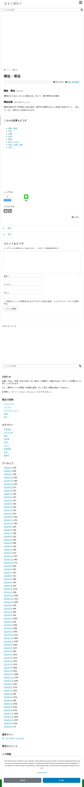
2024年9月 (8, 527)
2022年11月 (8, 599)
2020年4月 (8, 700)
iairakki (76, 217)
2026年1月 (8, 474)
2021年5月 (8, 658)
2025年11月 (8, 481)
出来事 (6, 439)
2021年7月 (8, 651)
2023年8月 (8, 569)
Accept (39, 772)
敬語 (5, 436)
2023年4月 (8, 582)
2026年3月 (8, 468)
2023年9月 (8, 566)
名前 (7, 276)
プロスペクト (9, 404)
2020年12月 (8, 674)
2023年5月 (8, 579)
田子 (5, 417)
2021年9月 (8, 645)
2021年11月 (8, 638)
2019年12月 (8, 714)
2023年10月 (8, 563)
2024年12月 (8, 517)
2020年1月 (8, 710)
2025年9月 (8, 487)
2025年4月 (8, 504)
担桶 (5, 414)
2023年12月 (8, 556)
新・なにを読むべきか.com (13, 738)
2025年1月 (8, 514)
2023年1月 (8, 592)
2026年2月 (8, 471)
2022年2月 (8, 628)
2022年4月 (8, 622)
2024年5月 (8, 540)
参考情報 (7, 449)
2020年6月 (8, 694)
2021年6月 (8, 655)
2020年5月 (8, 697)
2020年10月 (8, 681)
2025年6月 (8, 497)
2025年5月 (8, 500)
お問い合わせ (31, 392)
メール (7, 284)
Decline (22, 780)
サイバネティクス (11, 410)
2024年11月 (8, 520)
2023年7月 (8, 573)
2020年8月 (8, 687)
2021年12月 (8, 635)
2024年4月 (8, 543)
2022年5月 (8, 618)
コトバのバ (12, 3)
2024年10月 (8, 523)
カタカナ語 (8, 433)
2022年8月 (8, 609)
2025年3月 (8, 507)
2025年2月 (8, 510)
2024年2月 (8, 550)
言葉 (69, 82)
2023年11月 (8, 559)
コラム (6, 446)
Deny (45, 772)
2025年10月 (8, 484)
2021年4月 (8, 661)
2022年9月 (8, 605)
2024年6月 (8, 537)
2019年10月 (8, 720)
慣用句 (6, 455)
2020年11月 (8, 677)
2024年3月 (8, 546)
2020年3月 (8, 704)
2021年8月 (8, 648)
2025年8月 (8, 491)
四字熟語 (75, 82)
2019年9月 (8, 723)
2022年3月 (8, 625)
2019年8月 (8, 727)
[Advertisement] (22, 43)
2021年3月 (8, 664)
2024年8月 (8, 530)
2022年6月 (8, 615)
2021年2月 (8, 668)
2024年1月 (8, 553)
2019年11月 (8, 717)
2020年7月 (8, 691)
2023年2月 (8, 589)
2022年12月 (8, 596)
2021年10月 (8, 641)
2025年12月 (8, 478)
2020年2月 (8, 707)
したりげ (7, 407)
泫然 (6, 234)
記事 (5, 442)
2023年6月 (8, 576)
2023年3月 (8, 586)
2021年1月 (8, 671)
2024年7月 (8, 533)
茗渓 (6, 228)
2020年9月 (8, 684)
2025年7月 (8, 494)
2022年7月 (8, 612)
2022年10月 (8, 602)
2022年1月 (8, 632)
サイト (6, 293)
